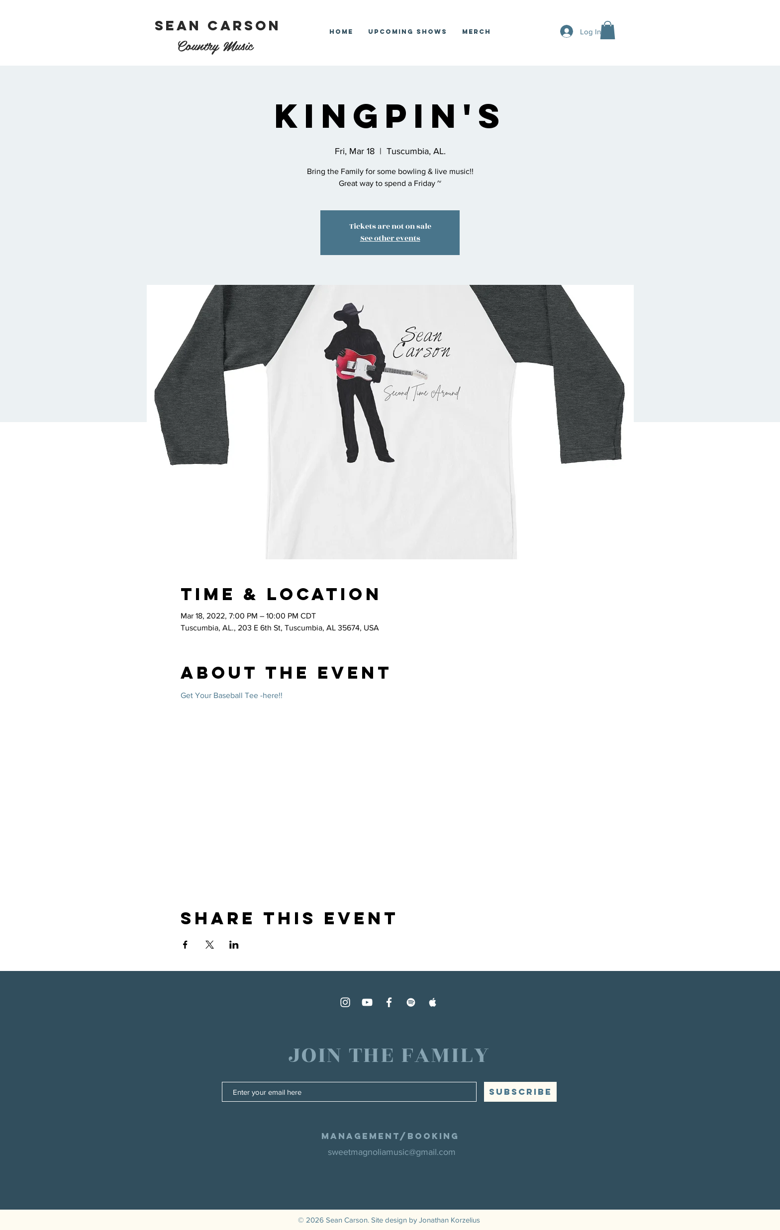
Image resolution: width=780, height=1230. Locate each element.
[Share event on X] (209, 945)
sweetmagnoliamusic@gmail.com (392, 1152)
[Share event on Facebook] (185, 945)
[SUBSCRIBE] (520, 1092)
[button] (607, 30)
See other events (390, 238)
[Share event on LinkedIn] (234, 945)
